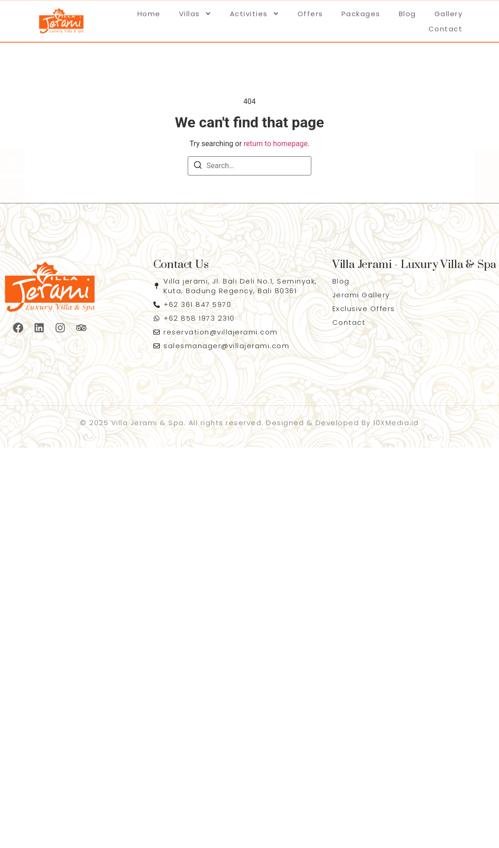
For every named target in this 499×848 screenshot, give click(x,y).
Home (149, 11)
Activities (254, 11)
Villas (195, 11)
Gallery (448, 11)
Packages (361, 11)
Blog (407, 11)
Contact (445, 26)
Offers (310, 11)
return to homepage (276, 143)
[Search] (198, 166)
